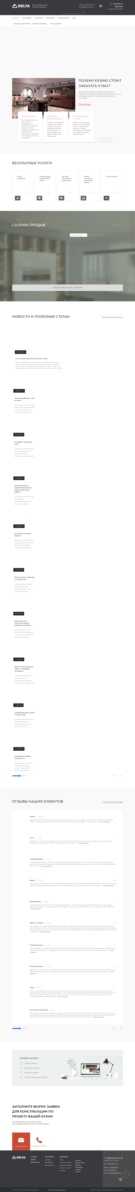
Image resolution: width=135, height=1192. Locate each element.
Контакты (63, 1171)
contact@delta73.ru (88, 5)
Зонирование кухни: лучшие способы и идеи (24, 714)
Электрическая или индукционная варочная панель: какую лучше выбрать (22, 489)
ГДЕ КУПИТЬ (35, 1162)
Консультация (32, 1072)
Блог (74, 18)
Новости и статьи (65, 1168)
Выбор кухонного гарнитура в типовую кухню (24, 578)
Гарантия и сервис (66, 1165)
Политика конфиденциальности (57, 1190)
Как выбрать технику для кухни (23, 443)
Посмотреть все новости (112, 317)
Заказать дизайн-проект (22, 24)
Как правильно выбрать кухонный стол (22, 757)
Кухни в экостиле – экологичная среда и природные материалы (22, 623)
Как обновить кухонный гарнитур (22, 535)
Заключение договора (36, 1077)
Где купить (39, 18)
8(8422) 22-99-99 (87, 7)
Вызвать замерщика (39, 24)
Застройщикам (50, 1165)
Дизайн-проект (32, 1067)
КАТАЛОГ (34, 1157)
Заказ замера (31, 1063)
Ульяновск (101, 235)
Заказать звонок (77, 1171)
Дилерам (48, 1160)
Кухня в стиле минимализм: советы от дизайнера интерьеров (24, 669)
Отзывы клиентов (65, 1162)
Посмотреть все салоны (67, 287)
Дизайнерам (49, 1162)
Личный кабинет (54, 24)
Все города (92, 235)
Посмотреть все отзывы (113, 802)
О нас (61, 1160)
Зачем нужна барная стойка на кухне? (24, 399)
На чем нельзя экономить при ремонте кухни (32, 359)
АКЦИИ (33, 1160)
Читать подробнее (104, 822)
